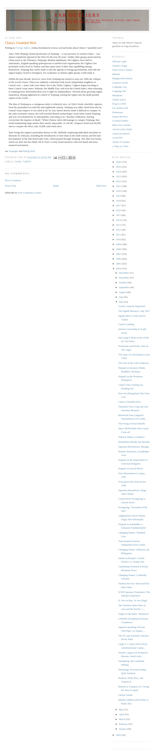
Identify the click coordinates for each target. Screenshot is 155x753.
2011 (118, 234)
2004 (118, 268)
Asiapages (13, 151)
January (123, 728)
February (123, 724)
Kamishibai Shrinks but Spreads (133, 441)
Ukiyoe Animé (125, 695)
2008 (118, 249)
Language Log (119, 86)
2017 (118, 205)
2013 (118, 224)
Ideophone (117, 95)
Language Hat (119, 91)
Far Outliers (77, 15)
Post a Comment (13, 180)
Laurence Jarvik (120, 82)
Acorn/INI (117, 137)
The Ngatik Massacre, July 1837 (134, 311)
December (124, 272)
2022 (118, 181)
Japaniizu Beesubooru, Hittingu (133, 446)
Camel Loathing (126, 324)
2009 (118, 244)
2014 (118, 220)
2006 (118, 258)
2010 (118, 239)
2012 (118, 229)
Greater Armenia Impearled (131, 306)
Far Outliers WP (120, 108)
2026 (118, 161)
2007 (118, 254)
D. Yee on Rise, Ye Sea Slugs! (132, 600)
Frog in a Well (119, 103)
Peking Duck (28, 151)
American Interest (121, 133)
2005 (118, 263)
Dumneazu (117, 112)
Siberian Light (119, 61)
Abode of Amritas (121, 142)
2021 (118, 186)
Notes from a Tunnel (122, 69)
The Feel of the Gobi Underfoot (133, 363)
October (123, 282)
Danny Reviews (120, 116)
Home (56, 185)
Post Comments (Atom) (29, 192)
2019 (118, 195)
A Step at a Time (120, 146)
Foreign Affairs (22, 47)
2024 (118, 171)
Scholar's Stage (119, 65)
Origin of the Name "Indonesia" (133, 613)
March (122, 719)
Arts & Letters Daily (122, 129)
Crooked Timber (120, 120)
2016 (118, 210)
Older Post (101, 185)
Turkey (27, 162)
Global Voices (119, 99)
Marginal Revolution (122, 78)
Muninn (116, 74)
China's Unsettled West (129, 401)
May (121, 709)
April (122, 714)
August (122, 292)
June (121, 301)
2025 (118, 166)
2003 (118, 735)
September (124, 287)
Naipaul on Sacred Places (130, 468)
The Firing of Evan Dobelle (131, 423)
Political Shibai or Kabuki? (131, 437)
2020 (118, 191)
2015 (118, 215)
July (121, 297)
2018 (118, 200)
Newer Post (10, 185)
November (124, 277)
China (18, 162)
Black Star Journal (121, 125)
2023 (118, 176)
